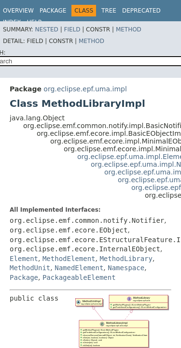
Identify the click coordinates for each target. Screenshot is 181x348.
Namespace (126, 268)
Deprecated (141, 10)
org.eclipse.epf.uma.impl (84, 89)
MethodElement (69, 258)
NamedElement (79, 268)
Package (53, 10)
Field (72, 29)
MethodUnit (30, 268)
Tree (108, 10)
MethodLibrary (126, 258)
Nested (46, 29)
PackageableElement (79, 277)
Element (24, 258)
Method (128, 29)
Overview (18, 10)
